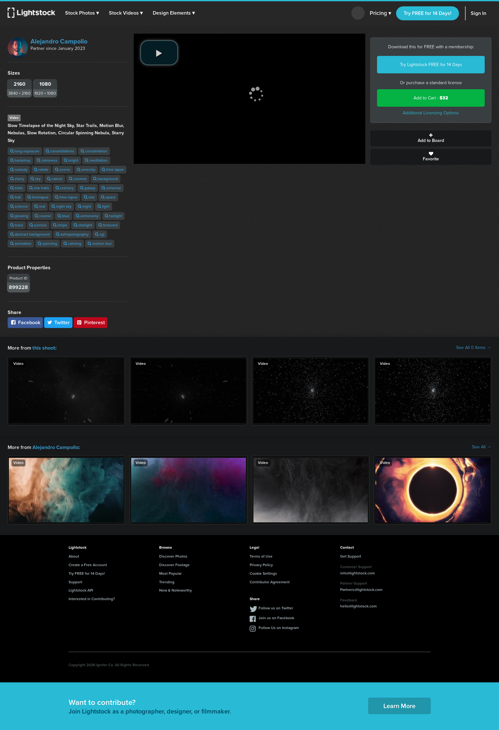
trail (15, 197)
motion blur (100, 243)
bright (71, 160)
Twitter (58, 322)
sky (35, 179)
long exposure (24, 151)
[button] (82, 13)
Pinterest (90, 322)
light (104, 206)
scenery (65, 188)
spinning (47, 243)
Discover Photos (173, 556)
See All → (481, 447)
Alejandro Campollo (58, 41)
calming (72, 243)
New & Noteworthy (175, 590)
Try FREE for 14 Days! (427, 13)
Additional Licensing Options (431, 113)
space (108, 197)
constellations (60, 151)
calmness (47, 160)
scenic (63, 169)
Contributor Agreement (270, 581)
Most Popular (170, 573)
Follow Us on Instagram (279, 627)
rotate (41, 169)
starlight (83, 225)
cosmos (78, 179)
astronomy (87, 216)
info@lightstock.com (357, 572)
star (89, 197)
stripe (60, 225)
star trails (39, 188)
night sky (61, 206)
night (84, 206)
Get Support (350, 556)
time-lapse (66, 197)
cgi (100, 234)
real (39, 206)
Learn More (399, 705)
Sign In (478, 13)
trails (16, 188)
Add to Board (431, 138)
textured (108, 225)
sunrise (38, 225)
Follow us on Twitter (276, 607)
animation (20, 243)
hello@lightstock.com (358, 605)
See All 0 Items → (473, 348)
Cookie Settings (263, 573)
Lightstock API (81, 590)
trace (16, 225)
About (74, 556)
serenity (86, 169)
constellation (94, 151)
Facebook (25, 322)
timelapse (38, 197)
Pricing (380, 13)
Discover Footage (174, 564)
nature (55, 179)
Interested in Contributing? (92, 598)
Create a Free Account (88, 564)
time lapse (113, 169)
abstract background (30, 234)
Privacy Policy (261, 564)
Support (75, 581)
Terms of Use (261, 556)
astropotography (72, 234)
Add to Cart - (431, 98)
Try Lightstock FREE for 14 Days (431, 64)
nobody (19, 169)
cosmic (43, 216)
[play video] (159, 52)
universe (111, 188)
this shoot (43, 347)
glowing (19, 216)
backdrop (20, 160)
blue (63, 216)
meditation (96, 160)
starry (17, 179)
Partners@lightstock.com (361, 589)
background (105, 179)
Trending (166, 581)
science (19, 206)
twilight (113, 216)
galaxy (87, 188)
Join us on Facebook (276, 617)
